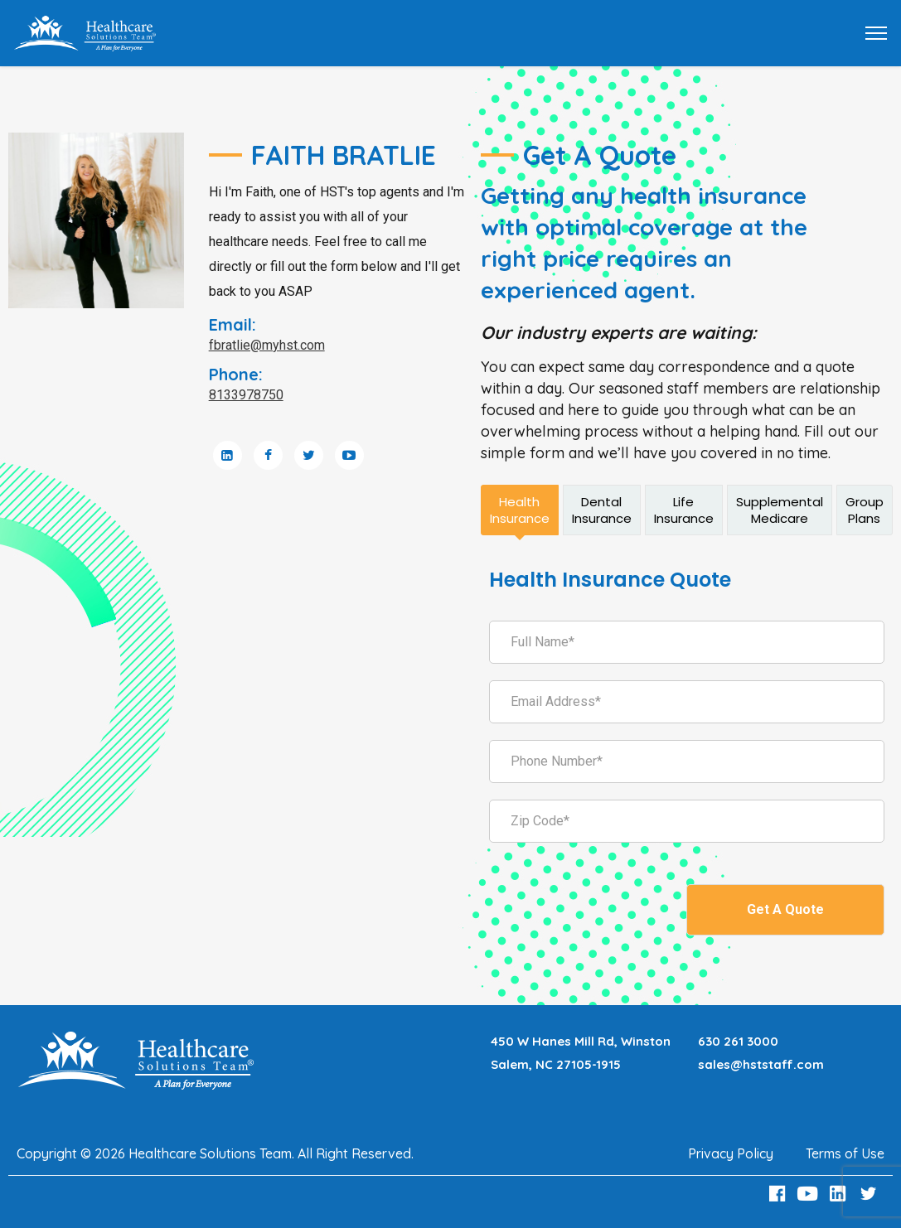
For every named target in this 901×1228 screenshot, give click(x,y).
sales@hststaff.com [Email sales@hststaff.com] (761, 1064)
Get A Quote (785, 909)
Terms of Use (845, 1153)
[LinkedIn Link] (840, 1193)
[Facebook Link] (779, 1193)
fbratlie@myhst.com (267, 345)
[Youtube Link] (810, 1193)
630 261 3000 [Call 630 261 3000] (738, 1041)
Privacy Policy (730, 1153)
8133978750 (246, 395)
